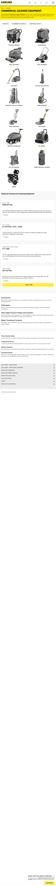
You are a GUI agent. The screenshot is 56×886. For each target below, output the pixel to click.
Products (5, 23)
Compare (6, 215)
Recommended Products (19, 23)
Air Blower (42, 146)
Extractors (14, 86)
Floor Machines (14, 126)
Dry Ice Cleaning (14, 167)
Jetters (14, 186)
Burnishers (42, 126)
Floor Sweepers (42, 64)
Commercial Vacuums (42, 86)
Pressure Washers (14, 45)
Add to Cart (28, 285)
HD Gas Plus (7, 271)
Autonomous (42, 45)
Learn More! (49, 883)
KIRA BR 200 (7, 205)
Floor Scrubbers (14, 64)
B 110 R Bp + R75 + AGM (12, 227)
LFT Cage (6, 249)
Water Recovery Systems (42, 167)
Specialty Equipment (14, 146)
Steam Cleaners (42, 105)
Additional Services (35, 23)
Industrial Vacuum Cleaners (14, 105)
